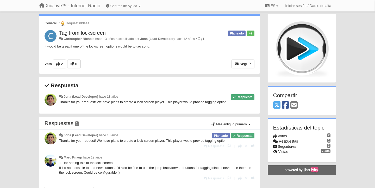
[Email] (294, 105)
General (51, 23)
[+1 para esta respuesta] (240, 146)
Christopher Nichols (79, 39)
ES (271, 6)
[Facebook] (285, 105)
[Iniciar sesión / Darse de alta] (308, 5)
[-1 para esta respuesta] (252, 146)
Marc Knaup (73, 157)
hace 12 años (92, 157)
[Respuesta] (214, 146)
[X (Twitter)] (276, 105)
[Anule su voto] (246, 146)
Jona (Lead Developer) (157, 39)
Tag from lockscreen (82, 33)
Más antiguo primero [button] (231, 124)
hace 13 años (108, 96)
